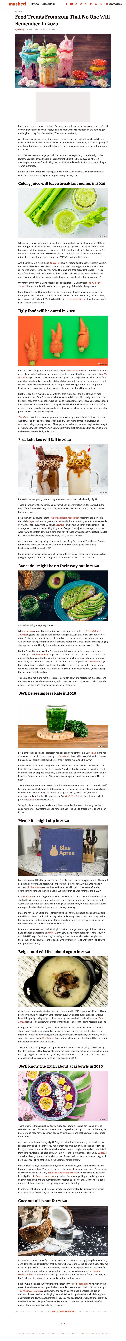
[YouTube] (71, 4)
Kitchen (18, 11)
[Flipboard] (91, 4)
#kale (93, 752)
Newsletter (114, 4)
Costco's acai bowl (45, 1176)
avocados (29, 631)
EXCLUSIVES (48, 4)
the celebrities (76, 299)
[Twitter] (76, 4)
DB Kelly (20, 29)
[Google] (95, 4)
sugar (31, 521)
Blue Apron (35, 887)
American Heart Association (65, 517)
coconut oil (82, 1283)
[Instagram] (81, 4)
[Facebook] (66, 4)
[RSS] (100, 4)
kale (32, 799)
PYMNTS (51, 932)
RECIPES (35, 4)
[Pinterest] (86, 4)
